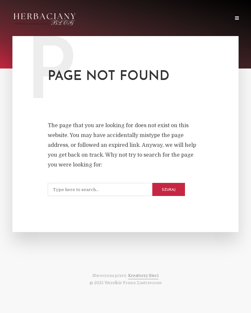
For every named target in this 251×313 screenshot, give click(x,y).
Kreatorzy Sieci (143, 275)
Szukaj (169, 190)
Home (89, 18)
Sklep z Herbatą (182, 18)
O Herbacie (145, 18)
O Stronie (114, 18)
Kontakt (217, 18)
